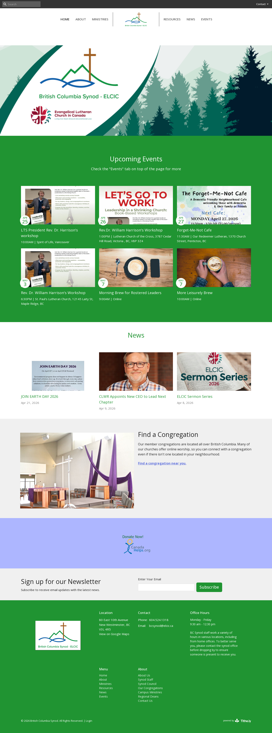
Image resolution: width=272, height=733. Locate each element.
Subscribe (209, 587)
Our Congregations (150, 688)
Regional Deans (148, 696)
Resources (172, 19)
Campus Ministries (150, 692)
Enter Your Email (149, 579)
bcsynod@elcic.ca (161, 626)
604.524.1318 (158, 620)
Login (89, 721)
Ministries (100, 19)
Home (65, 19)
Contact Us (145, 701)
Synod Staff (145, 679)
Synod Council (147, 684)
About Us (144, 675)
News (191, 19)
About (80, 19)
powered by (237, 721)
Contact (262, 4)
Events (206, 19)
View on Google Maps (114, 634)
